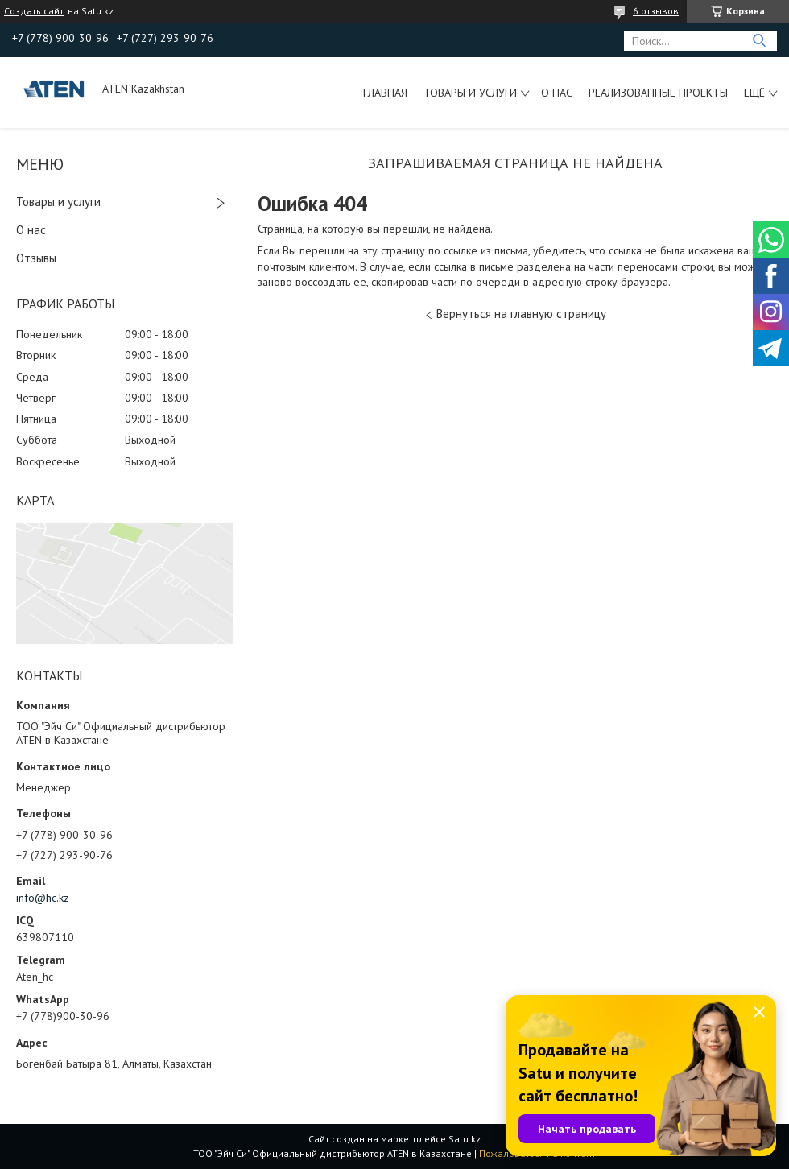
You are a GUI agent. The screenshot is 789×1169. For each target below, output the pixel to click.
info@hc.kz (42, 897)
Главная (385, 92)
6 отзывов (656, 11)
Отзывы (36, 258)
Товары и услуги (470, 92)
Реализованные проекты (658, 92)
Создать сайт (34, 11)
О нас (556, 92)
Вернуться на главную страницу (521, 313)
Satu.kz (464, 1139)
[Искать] (759, 41)
